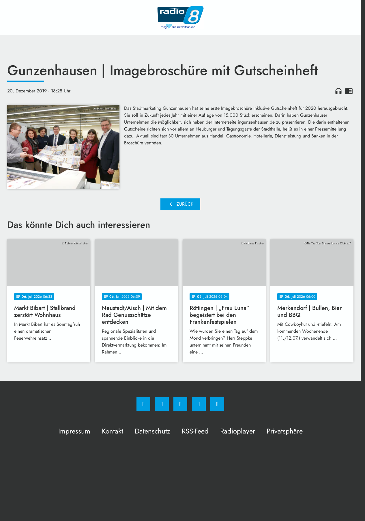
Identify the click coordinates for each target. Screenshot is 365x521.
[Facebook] (143, 404)
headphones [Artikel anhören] (338, 91)
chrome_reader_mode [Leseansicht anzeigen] (349, 91)
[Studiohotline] (199, 404)
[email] (217, 404)
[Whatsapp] (180, 404)
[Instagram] (162, 404)
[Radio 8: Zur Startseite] (180, 17)
